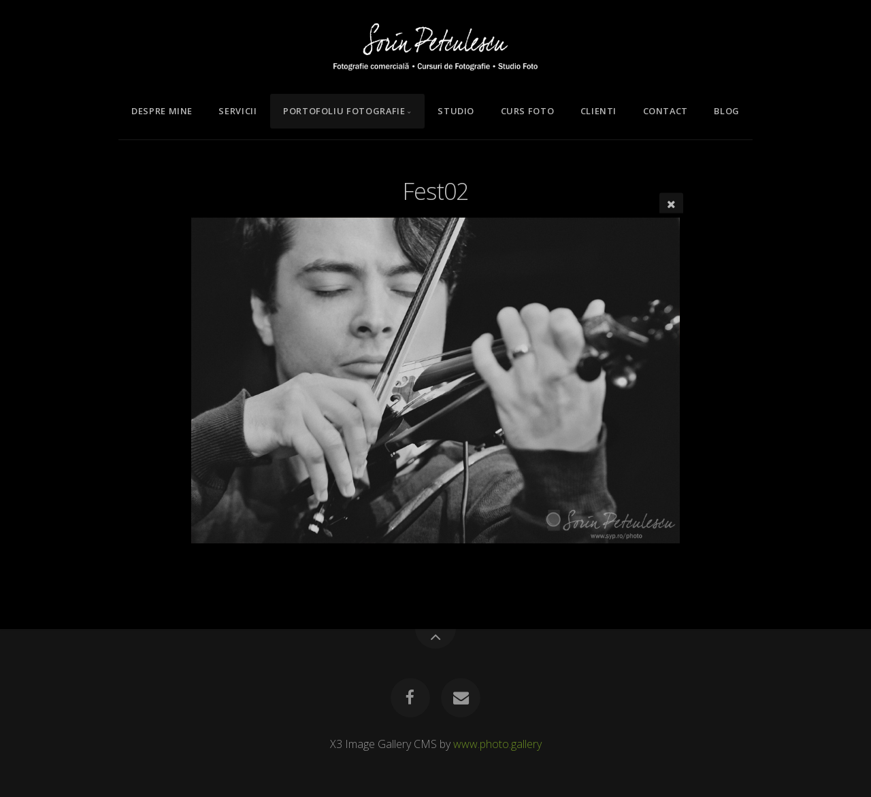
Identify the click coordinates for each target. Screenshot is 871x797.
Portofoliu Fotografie (344, 111)
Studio (456, 111)
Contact (665, 111)
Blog (727, 111)
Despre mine (162, 111)
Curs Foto (528, 111)
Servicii (237, 111)
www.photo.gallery (497, 743)
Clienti (598, 111)
